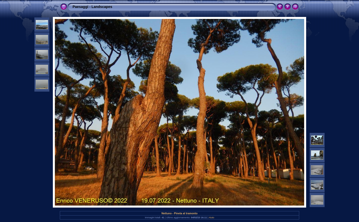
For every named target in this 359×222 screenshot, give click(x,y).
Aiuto (211, 217)
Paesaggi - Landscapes (92, 7)
